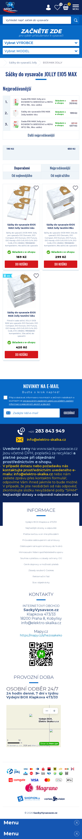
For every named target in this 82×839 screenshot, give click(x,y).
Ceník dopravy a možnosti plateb (41, 564)
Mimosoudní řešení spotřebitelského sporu (41, 552)
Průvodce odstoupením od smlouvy (41, 540)
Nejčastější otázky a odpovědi (41, 528)
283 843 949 (46, 431)
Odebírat (69, 413)
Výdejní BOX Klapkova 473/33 (41, 522)
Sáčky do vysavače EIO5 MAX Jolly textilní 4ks (21, 226)
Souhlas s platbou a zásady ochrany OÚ (41, 558)
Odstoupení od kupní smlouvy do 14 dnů (41, 546)
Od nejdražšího (60, 175)
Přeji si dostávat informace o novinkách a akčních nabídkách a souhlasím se (41, 400)
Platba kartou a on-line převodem (41, 534)
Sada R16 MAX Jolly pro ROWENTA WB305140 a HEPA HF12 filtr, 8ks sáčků (37, 124)
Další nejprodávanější (41, 135)
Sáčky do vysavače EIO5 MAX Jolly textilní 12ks (21, 314)
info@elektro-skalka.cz (46, 440)
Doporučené (22, 168)
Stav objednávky (41, 582)
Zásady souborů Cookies (41, 570)
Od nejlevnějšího (22, 175)
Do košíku (21, 264)
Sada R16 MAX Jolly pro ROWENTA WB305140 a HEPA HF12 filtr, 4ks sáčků (37, 102)
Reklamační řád (41, 576)
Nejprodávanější (60, 168)
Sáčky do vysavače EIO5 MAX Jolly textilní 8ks (60, 226)
